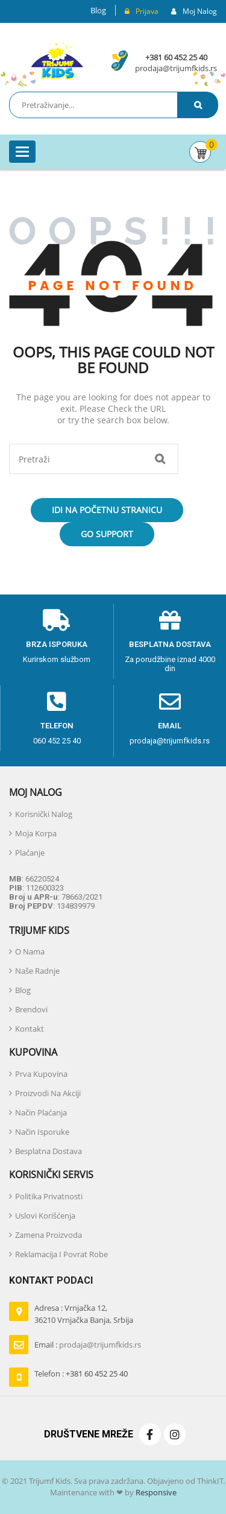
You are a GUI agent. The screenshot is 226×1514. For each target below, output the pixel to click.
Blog (98, 10)
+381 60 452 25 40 (176, 57)
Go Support (107, 534)
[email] (170, 702)
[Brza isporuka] (56, 620)
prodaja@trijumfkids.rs (176, 68)
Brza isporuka (56, 644)
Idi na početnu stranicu (107, 510)
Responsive (155, 1492)
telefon (57, 725)
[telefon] (56, 702)
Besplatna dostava (170, 644)
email (169, 725)
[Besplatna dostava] (170, 620)
